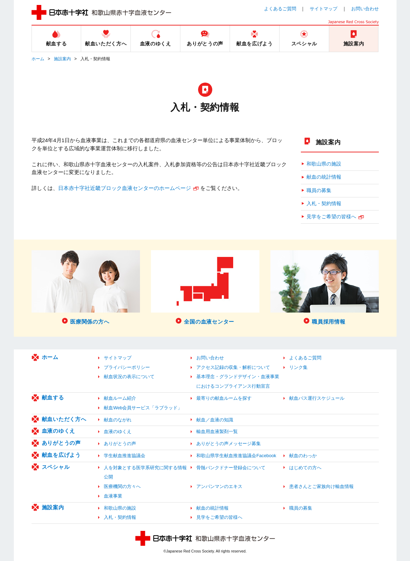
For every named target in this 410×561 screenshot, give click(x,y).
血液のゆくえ (58, 431)
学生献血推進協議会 (124, 455)
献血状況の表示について (129, 376)
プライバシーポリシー (127, 367)
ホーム (38, 58)
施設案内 (62, 58)
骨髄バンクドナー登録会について (230, 467)
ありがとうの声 (61, 443)
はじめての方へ (305, 467)
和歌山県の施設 (324, 164)
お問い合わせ (365, 8)
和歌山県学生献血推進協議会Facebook (236, 455)
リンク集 (298, 367)
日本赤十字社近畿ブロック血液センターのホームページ (124, 188)
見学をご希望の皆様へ (331, 216)
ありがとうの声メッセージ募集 (228, 443)
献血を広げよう (61, 455)
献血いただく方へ (64, 419)
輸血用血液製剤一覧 (217, 431)
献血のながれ (117, 419)
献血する (53, 397)
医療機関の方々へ (122, 486)
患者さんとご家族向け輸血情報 (321, 486)
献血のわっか (303, 455)
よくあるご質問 (280, 8)
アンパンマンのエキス (219, 486)
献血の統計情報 (324, 177)
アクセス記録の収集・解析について (233, 367)
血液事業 (113, 496)
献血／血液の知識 (214, 419)
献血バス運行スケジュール (316, 398)
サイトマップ (323, 8)
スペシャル (56, 467)
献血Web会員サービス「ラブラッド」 (143, 407)
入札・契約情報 (324, 203)
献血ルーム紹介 (120, 398)
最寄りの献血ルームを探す (224, 398)
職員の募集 (319, 190)
